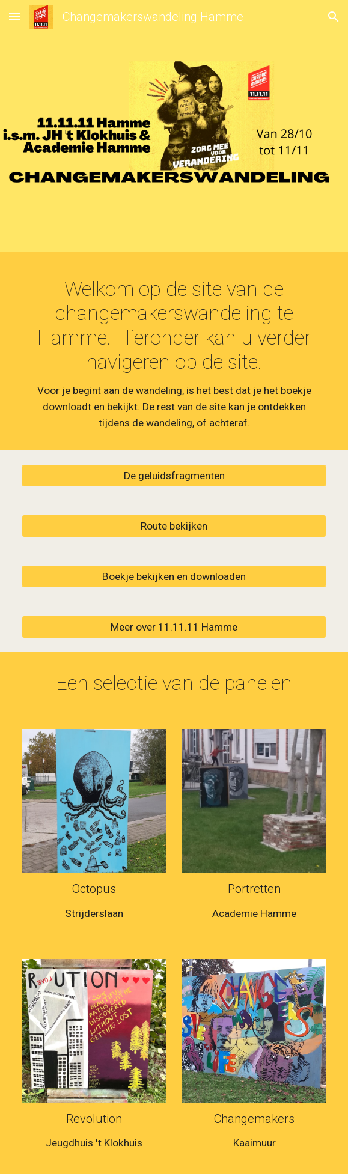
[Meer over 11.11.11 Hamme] (174, 627)
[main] (174, 354)
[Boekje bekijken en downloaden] (174, 576)
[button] (14, 16)
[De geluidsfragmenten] (174, 475)
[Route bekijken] (174, 526)
